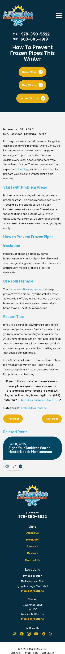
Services (32, 546)
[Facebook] (22, 634)
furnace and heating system (26, 289)
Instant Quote (32, 98)
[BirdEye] (43, 634)
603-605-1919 (34, 39)
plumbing (22, 169)
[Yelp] (50, 634)
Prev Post (13, 418)
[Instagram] (29, 634)
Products (32, 539)
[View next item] (21, 466)
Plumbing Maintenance (33, 407)
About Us (32, 532)
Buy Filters (32, 85)
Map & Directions (32, 590)
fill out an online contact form (40, 400)
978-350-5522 (35, 34)
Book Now (32, 72)
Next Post (51, 418)
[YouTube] (36, 634)
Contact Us (32, 560)
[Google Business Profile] (14, 634)
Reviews (32, 553)
